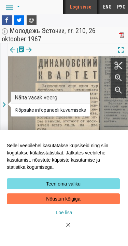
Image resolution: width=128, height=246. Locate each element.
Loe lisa (64, 212)
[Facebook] (7, 20)
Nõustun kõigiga (63, 199)
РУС (121, 7)
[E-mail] (32, 20)
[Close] (64, 229)
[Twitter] (19, 20)
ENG (107, 7)
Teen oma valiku (63, 184)
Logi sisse (80, 7)
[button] (11, 7)
